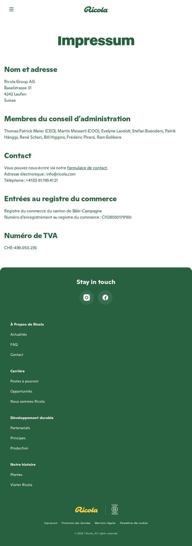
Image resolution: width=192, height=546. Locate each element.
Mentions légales (105, 523)
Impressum (50, 523)
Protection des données (76, 523)
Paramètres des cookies (134, 523)
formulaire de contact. (87, 167)
